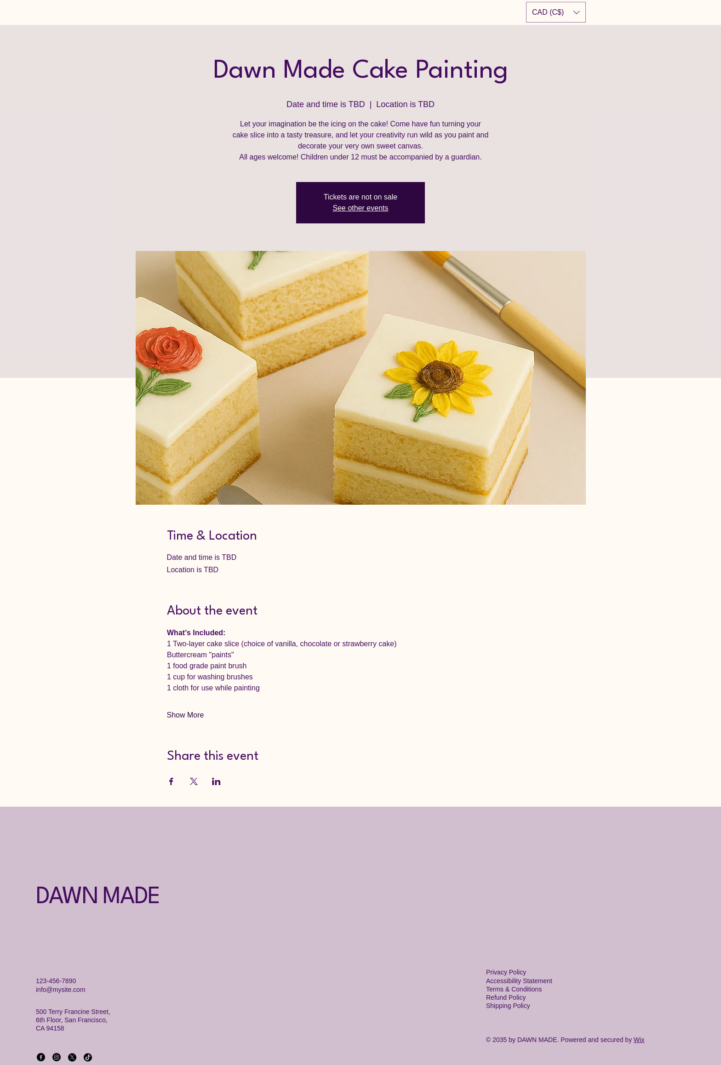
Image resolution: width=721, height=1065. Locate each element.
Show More (185, 715)
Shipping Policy (508, 1005)
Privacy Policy (506, 972)
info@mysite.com (61, 989)
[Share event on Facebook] (171, 781)
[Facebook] (41, 1057)
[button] (556, 12)
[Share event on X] (193, 781)
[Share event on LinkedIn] (216, 781)
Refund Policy (506, 997)
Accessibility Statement (519, 981)
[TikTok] (88, 1057)
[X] (72, 1057)
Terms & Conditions (514, 989)
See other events (361, 208)
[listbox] (556, 12)
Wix (639, 1039)
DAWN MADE (98, 897)
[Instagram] (57, 1057)
